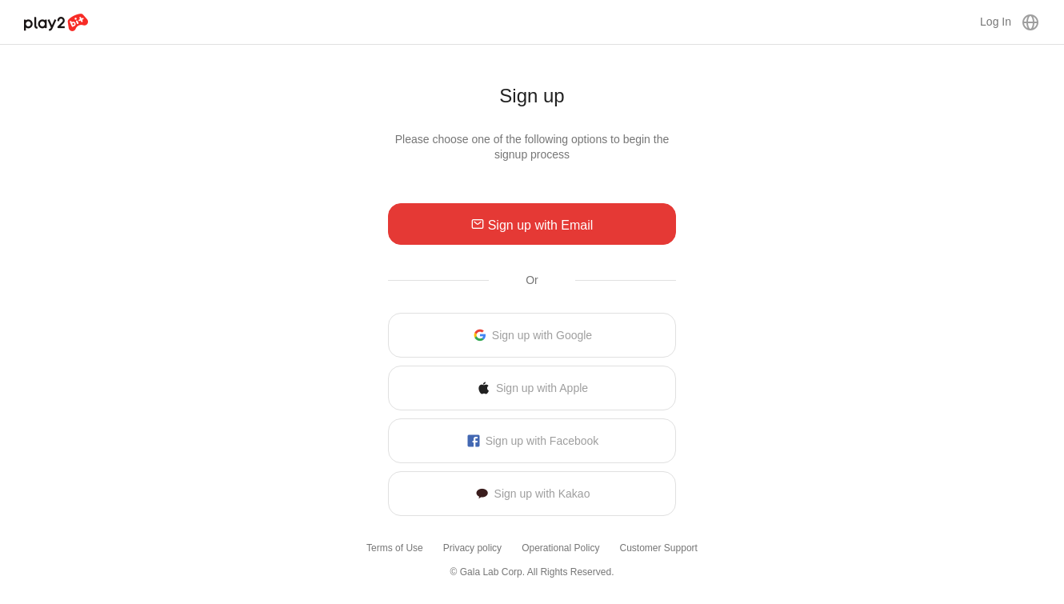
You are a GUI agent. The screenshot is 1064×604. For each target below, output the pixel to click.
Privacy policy (472, 548)
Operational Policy (560, 548)
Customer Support (659, 548)
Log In (995, 21)
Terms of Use (394, 548)
